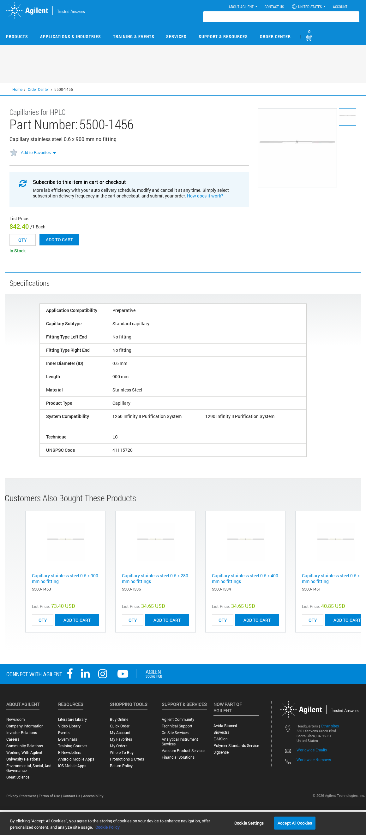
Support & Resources (223, 36)
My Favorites (121, 739)
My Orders (118, 746)
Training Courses (72, 746)
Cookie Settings (249, 823)
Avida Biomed (225, 725)
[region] (183, 823)
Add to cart (59, 240)
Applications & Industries (70, 36)
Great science (17, 777)
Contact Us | (73, 795)
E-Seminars (67, 739)
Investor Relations (21, 732)
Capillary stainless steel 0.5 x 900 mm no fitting (65, 578)
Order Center (275, 36)
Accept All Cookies (295, 823)
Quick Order (119, 726)
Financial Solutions (178, 757)
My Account (120, 732)
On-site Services (175, 732)
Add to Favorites (36, 152)
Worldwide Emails (312, 749)
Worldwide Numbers (314, 759)
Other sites (330, 725)
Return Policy (121, 765)
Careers (12, 739)
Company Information (25, 726)
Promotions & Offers (127, 759)
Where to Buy (122, 752)
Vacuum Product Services (183, 750)
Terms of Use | (51, 795)
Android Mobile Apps (76, 759)
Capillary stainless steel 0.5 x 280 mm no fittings (155, 578)
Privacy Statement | (22, 795)
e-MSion (220, 739)
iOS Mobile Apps (72, 765)
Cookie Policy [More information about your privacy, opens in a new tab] (107, 827)
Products (17, 36)
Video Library (69, 726)
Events (63, 732)
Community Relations (24, 746)
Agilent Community (178, 719)
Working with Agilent (24, 752)
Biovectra (221, 732)
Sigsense (221, 752)
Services (176, 36)
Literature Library (72, 719)
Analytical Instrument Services (180, 741)
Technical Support (177, 726)
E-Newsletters (69, 752)
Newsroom (15, 719)
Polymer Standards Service (236, 745)
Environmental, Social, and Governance (28, 768)
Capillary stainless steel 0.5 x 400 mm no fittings (245, 578)
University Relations (23, 759)
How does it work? (205, 196)
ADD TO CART (77, 620)
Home (17, 89)
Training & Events (133, 36)
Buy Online (119, 719)
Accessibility (93, 795)
